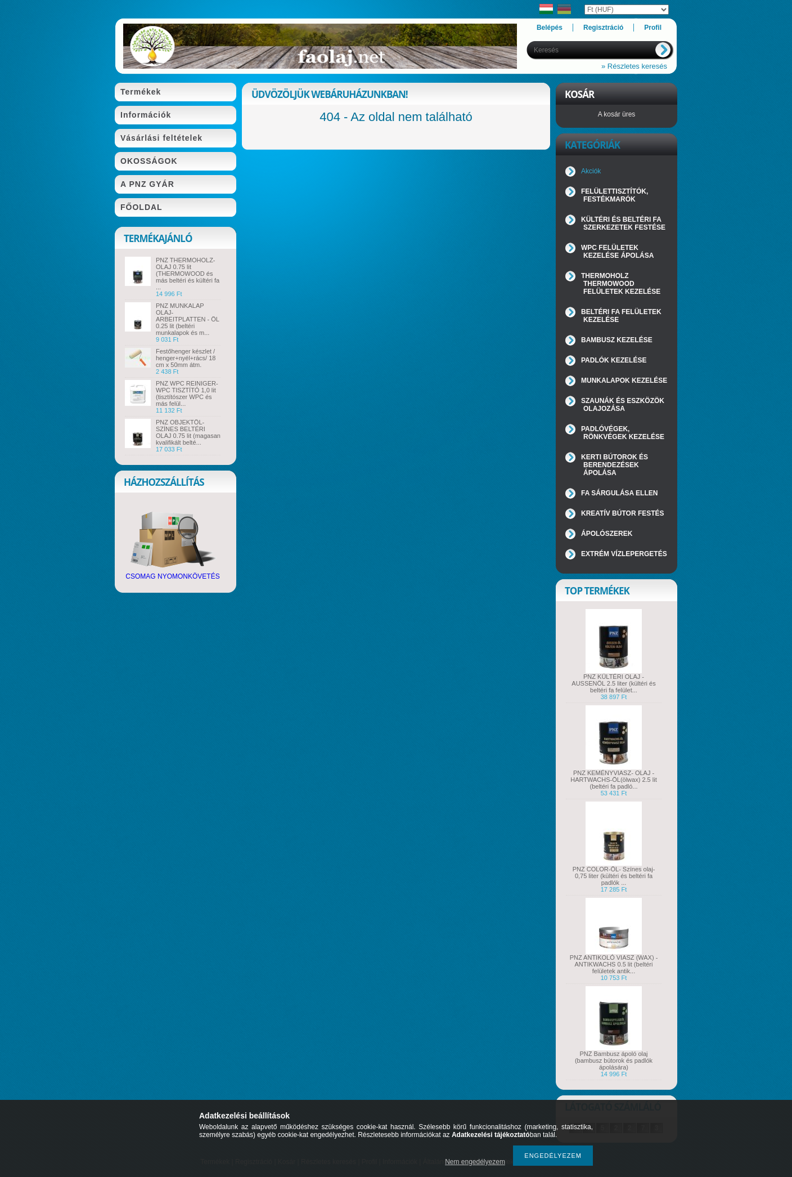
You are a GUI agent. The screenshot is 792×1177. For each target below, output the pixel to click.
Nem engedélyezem (475, 1162)
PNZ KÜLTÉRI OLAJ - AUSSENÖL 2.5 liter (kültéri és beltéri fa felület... (613, 683)
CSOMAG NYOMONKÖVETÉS (172, 573)
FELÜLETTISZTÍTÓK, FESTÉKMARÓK (614, 195)
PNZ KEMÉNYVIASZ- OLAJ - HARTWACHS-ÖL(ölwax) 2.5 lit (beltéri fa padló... (613, 779)
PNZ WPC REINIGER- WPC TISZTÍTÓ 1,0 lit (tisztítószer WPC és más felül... (187, 393)
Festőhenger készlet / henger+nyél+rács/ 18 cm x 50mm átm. (185, 358)
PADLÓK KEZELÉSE (613, 360)
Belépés (549, 28)
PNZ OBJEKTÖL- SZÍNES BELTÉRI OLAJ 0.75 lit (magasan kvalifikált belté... (188, 432)
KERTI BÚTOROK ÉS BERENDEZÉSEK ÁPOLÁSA (614, 465)
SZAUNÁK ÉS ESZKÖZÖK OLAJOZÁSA (622, 405)
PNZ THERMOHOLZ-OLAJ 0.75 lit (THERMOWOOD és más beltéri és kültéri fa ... (187, 273)
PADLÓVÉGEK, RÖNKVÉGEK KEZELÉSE (622, 433)
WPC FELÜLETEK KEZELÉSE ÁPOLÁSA (617, 251)
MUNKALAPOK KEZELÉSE (624, 380)
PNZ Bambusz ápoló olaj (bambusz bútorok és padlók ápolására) (613, 1060)
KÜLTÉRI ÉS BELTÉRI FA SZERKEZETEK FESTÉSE (623, 223)
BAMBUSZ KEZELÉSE (616, 340)
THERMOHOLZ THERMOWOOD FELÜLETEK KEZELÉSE (620, 284)
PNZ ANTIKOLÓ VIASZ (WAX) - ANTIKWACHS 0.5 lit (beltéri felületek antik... (614, 964)
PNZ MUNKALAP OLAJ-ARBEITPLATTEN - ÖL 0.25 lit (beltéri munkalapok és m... (187, 319)
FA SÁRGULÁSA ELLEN (619, 493)
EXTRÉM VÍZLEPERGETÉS (624, 554)
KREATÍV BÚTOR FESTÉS (622, 513)
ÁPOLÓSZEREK (606, 534)
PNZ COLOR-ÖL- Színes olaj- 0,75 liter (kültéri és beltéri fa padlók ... (614, 876)
